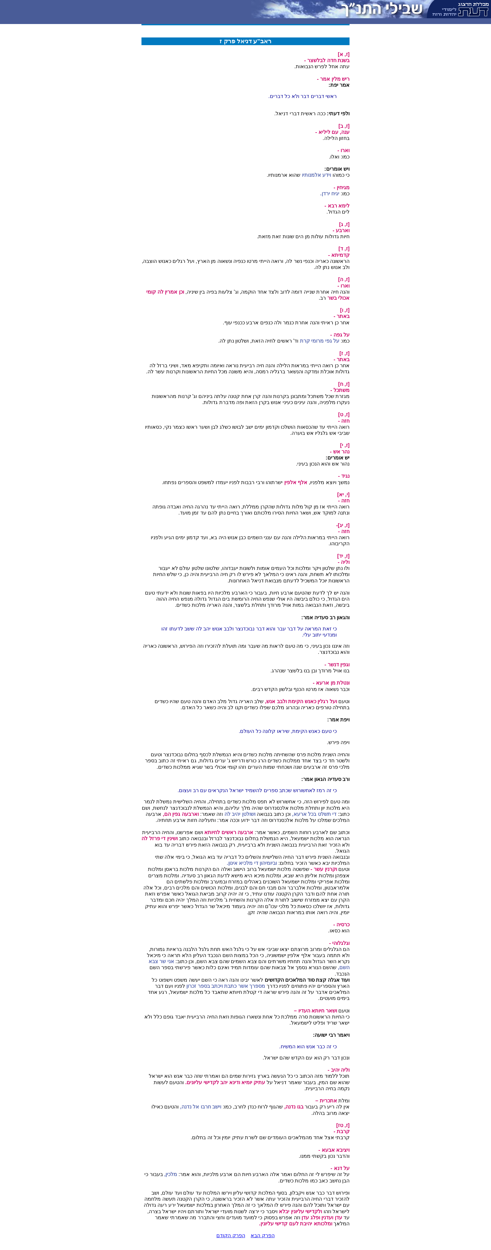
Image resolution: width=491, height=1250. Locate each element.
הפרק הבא (262, 1235)
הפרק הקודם (230, 1235)
